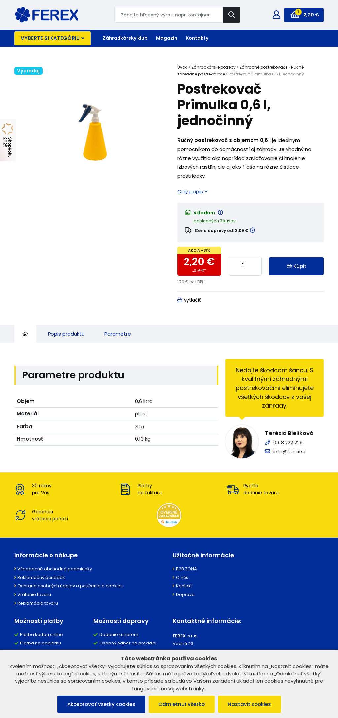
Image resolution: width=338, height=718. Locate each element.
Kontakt (184, 586)
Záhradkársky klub (125, 38)
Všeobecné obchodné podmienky (54, 569)
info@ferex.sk (289, 451)
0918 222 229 (288, 442)
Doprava (185, 594)
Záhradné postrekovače (263, 67)
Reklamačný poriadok (41, 577)
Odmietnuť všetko (181, 704)
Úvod (182, 67)
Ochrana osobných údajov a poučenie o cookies (70, 586)
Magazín (166, 38)
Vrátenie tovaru (34, 594)
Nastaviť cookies (249, 704)
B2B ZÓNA (186, 569)
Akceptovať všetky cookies (101, 704)
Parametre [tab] (117, 333)
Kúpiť (296, 266)
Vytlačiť (189, 300)
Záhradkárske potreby (213, 67)
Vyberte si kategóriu (52, 38)
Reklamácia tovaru (37, 603)
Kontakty (197, 38)
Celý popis (192, 191)
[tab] (25, 334)
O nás (182, 577)
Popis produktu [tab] (66, 333)
